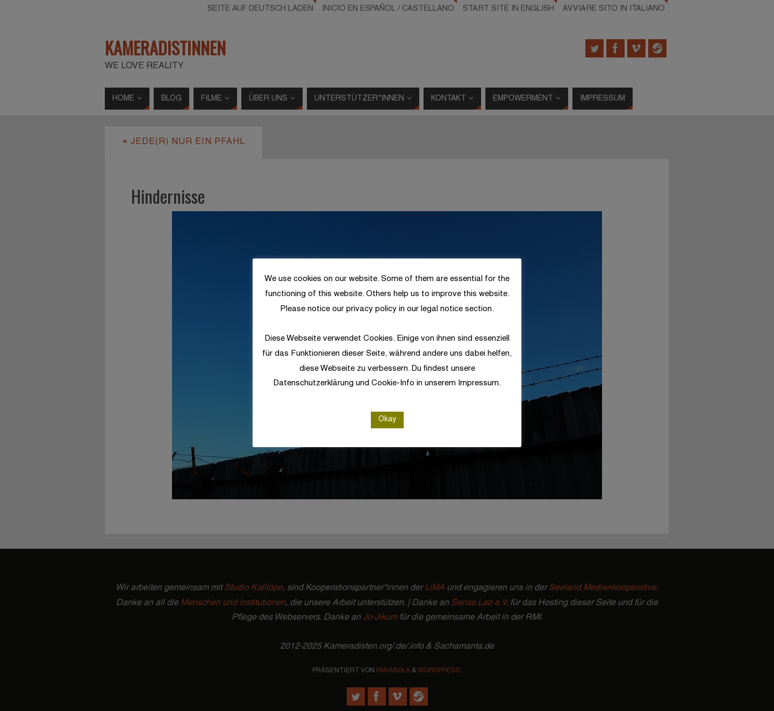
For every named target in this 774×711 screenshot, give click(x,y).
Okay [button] (387, 419)
